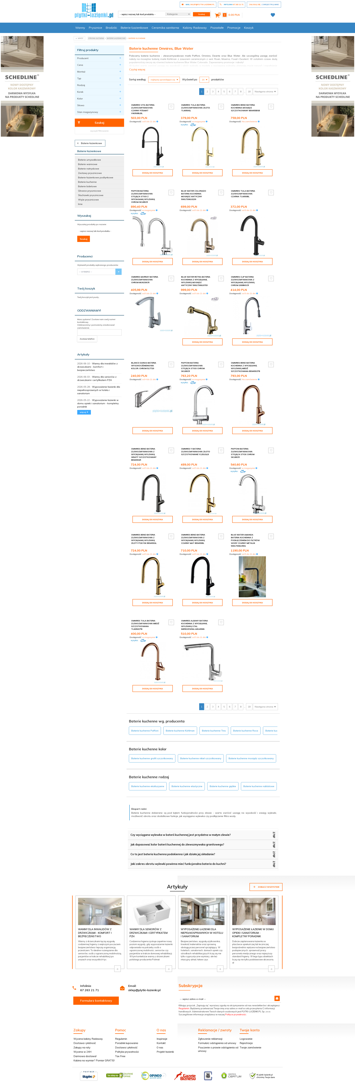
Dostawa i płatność (84, 1026)
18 (249, 91)
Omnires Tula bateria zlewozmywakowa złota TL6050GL (195, 108)
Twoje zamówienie (250, 1030)
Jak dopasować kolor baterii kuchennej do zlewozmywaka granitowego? (177, 827)
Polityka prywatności (127, 1035)
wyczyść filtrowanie (99, 131)
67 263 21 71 (89, 973)
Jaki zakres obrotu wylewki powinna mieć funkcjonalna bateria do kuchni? (178, 847)
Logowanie (246, 1022)
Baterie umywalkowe (89, 159)
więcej (84, 412)
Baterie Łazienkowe (134, 28)
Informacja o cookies (230, 1073)
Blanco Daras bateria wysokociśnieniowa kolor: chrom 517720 (143, 357)
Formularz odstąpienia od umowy (217, 1026)
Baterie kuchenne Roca (245, 713)
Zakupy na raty (81, 1030)
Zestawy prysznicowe (90, 173)
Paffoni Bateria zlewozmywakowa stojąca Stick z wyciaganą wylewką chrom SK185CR (143, 194)
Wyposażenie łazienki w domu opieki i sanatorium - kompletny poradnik (98, 403)
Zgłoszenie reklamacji (210, 1022)
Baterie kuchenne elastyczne (187, 769)
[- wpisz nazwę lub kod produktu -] (140, 14)
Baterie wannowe (87, 164)
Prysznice (95, 28)
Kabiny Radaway (195, 28)
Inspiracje (162, 1022)
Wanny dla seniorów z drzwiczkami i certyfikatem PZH (149, 916)
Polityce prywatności (235, 997)
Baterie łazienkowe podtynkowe (95, 177)
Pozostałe (217, 28)
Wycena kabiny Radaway (88, 1022)
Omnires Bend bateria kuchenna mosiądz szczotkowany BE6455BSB (245, 108)
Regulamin (184, 991)
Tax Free (120, 1039)
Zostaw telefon (87, 339)
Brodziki (111, 28)
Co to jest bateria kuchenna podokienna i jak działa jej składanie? (172, 837)
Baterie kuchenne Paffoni (144, 713)
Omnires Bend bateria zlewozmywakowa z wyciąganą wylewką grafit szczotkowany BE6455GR (143, 443)
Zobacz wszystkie (266, 870)
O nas (160, 1030)
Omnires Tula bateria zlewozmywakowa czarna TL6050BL (243, 191)
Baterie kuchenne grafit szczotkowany (152, 741)
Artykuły (83, 354)
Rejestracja (246, 1026)
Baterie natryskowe (88, 168)
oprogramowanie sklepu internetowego (262, 1073)
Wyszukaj (84, 216)
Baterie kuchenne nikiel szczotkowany (200, 741)
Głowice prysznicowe (89, 190)
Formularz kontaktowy (96, 984)
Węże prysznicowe (88, 199)
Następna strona (265, 91)
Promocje (233, 28)
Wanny (80, 28)
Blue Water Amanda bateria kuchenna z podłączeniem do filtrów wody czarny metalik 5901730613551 (245, 529)
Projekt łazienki (165, 1035)
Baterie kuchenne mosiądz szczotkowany (251, 741)
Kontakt (161, 1026)
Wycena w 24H (82, 1035)
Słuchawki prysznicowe (90, 195)
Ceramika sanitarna (165, 28)
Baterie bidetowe (87, 186)
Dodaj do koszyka (152, 173)
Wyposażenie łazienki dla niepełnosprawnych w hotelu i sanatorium (98, 390)
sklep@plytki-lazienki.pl (144, 973)
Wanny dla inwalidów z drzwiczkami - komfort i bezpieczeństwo (97, 367)
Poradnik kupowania (126, 1026)
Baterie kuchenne (87, 181)
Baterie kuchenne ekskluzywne (147, 769)
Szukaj (90, 123)
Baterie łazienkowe (89, 143)
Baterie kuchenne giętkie (223, 769)
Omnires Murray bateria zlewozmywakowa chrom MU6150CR (144, 277)
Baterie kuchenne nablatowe (258, 769)
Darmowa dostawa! (84, 1039)
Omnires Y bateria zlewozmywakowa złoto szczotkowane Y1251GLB (195, 440)
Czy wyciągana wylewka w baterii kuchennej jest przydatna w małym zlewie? (180, 818)
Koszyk (249, 28)
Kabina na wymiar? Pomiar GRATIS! (94, 1043)
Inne (80, 204)
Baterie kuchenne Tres (214, 713)
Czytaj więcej (137, 69)
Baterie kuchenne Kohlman (180, 713)
